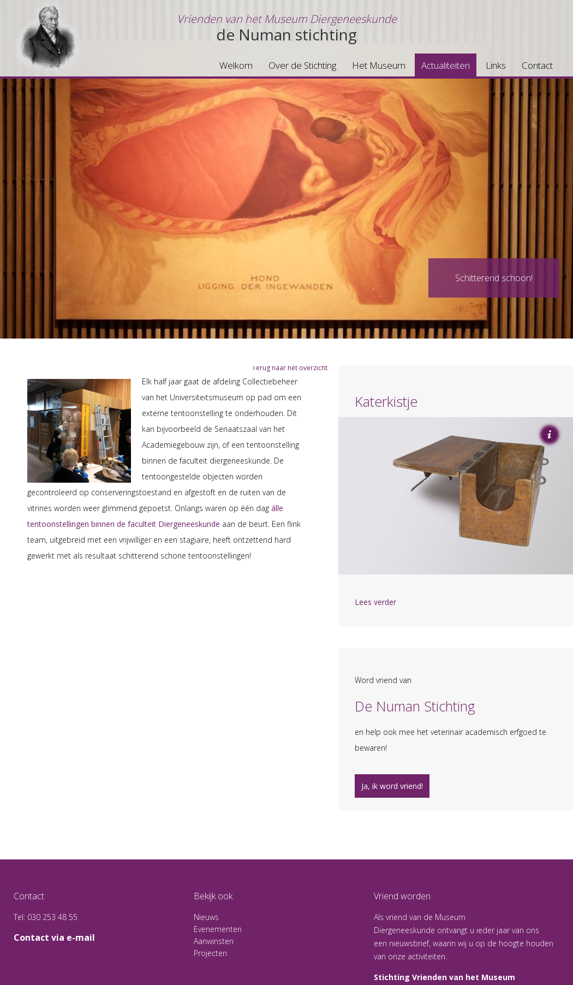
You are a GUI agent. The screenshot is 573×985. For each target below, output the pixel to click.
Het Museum (378, 65)
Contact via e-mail (54, 937)
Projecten (210, 953)
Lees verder (375, 602)
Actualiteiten (445, 65)
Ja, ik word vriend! (392, 786)
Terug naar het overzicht (289, 367)
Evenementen (218, 929)
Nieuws (206, 917)
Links (496, 65)
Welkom (236, 65)
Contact (537, 65)
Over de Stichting (302, 65)
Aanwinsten (214, 941)
